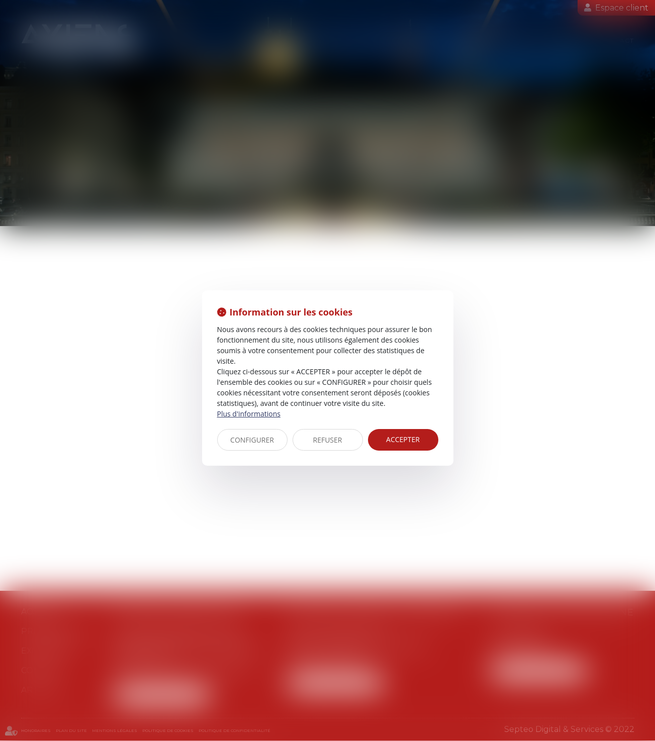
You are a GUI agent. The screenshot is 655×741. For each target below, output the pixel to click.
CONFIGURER (252, 440)
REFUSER (327, 440)
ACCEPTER (403, 439)
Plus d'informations (248, 413)
